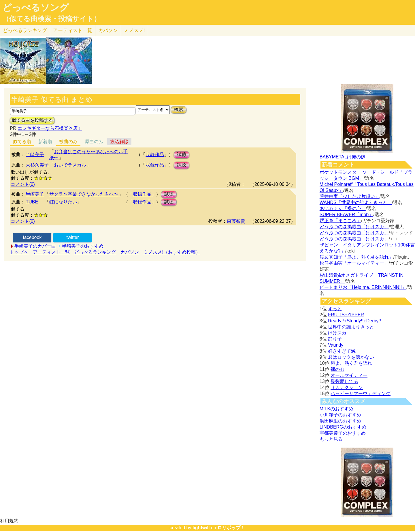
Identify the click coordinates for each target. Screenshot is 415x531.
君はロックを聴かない (351, 357)
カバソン (108, 30)
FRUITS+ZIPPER (346, 314)
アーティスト (72, 30)
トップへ (19, 252)
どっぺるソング (35, 7)
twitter (73, 237)
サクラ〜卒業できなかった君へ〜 (83, 194)
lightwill (201, 527)
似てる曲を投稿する (32, 120)
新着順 (45, 141)
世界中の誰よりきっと (351, 326)
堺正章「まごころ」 (340, 220)
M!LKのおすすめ (336, 408)
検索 (178, 109)
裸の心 (337, 369)
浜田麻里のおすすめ (340, 420)
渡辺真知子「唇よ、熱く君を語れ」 (356, 257)
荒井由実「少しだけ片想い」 (350, 196)
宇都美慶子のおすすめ (343, 433)
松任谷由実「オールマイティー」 (354, 263)
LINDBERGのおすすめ (343, 427)
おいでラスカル (70, 164)
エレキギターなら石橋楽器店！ (50, 128)
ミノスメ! (134, 30)
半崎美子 (35, 154)
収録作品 (155, 154)
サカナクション (347, 387)
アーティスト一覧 (51, 252)
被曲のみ (68, 141)
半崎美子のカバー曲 (35, 246)
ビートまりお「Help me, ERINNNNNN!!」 (363, 287)
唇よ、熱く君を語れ (351, 363)
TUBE (32, 201)
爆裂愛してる (344, 381)
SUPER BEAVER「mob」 (346, 214)
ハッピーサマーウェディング (361, 393)
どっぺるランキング (95, 252)
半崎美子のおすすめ (82, 246)
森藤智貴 (236, 221)
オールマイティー (349, 375)
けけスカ (337, 332)
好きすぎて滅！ (344, 351)
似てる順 (22, 141)
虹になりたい (63, 201)
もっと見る (331, 439)
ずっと (335, 308)
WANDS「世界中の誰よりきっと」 (356, 202)
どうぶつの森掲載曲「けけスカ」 (354, 226)
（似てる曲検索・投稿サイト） (51, 19)
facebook (32, 237)
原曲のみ (94, 141)
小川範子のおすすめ (340, 414)
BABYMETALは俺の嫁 (342, 156)
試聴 (181, 154)
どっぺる (25, 30)
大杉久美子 (37, 164)
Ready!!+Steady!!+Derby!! (354, 320)
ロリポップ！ (231, 527)
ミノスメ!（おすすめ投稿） (172, 252)
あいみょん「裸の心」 (343, 208)
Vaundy (335, 345)
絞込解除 (119, 141)
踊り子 (335, 338)
